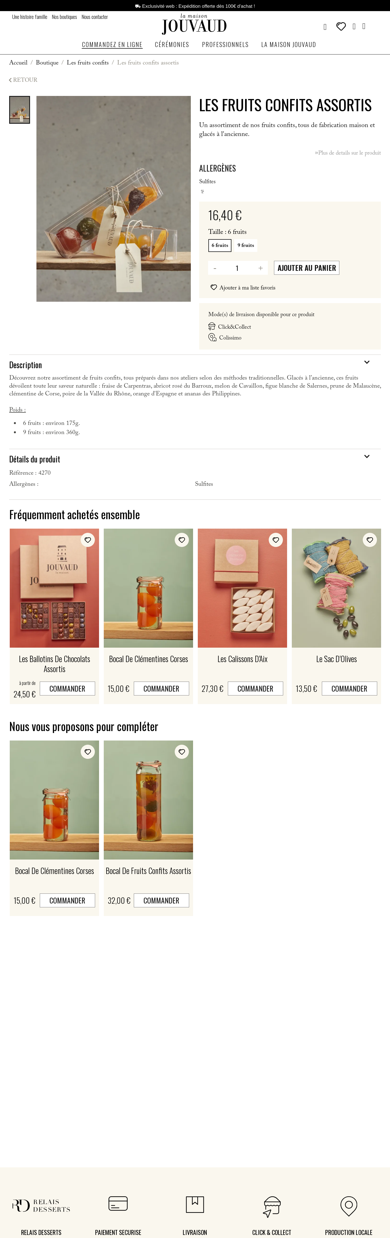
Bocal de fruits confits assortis (148, 870)
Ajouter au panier (307, 267)
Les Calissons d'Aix (243, 658)
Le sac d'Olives (336, 658)
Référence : (23, 473)
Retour (21, 81)
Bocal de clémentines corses (148, 658)
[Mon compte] (354, 26)
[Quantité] (234, 268)
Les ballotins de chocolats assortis (54, 663)
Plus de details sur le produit (346, 153)
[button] (325, 26)
